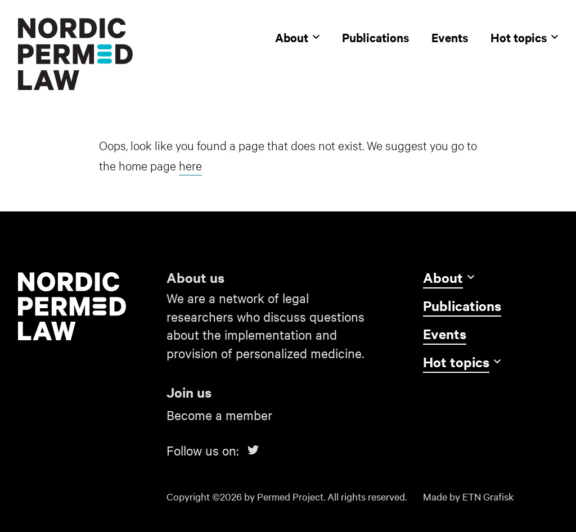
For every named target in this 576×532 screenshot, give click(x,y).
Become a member (219, 415)
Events (449, 37)
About (297, 37)
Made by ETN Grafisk (468, 496)
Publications (375, 37)
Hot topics (524, 37)
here (190, 165)
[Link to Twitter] (253, 450)
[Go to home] (85, 306)
